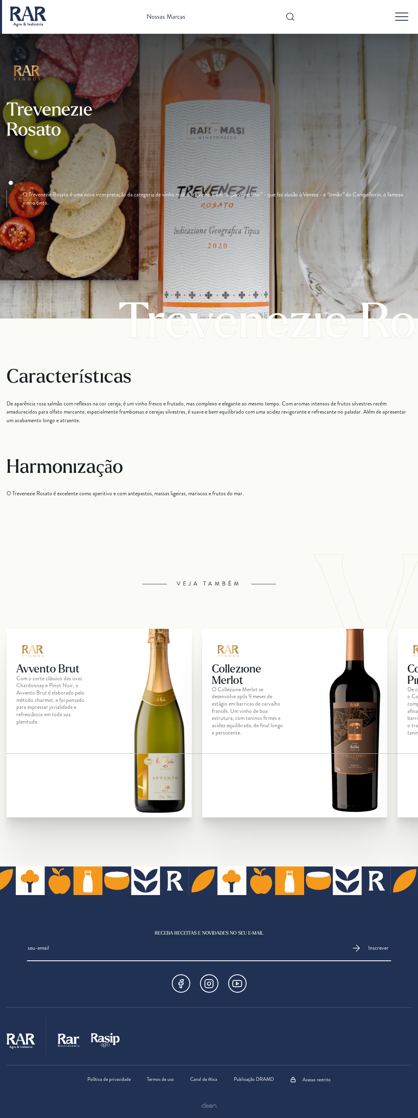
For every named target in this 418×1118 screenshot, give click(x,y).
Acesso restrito (310, 1079)
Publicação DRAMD (254, 1079)
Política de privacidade (109, 1079)
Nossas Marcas (166, 16)
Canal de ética (203, 1079)
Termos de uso (160, 1079)
